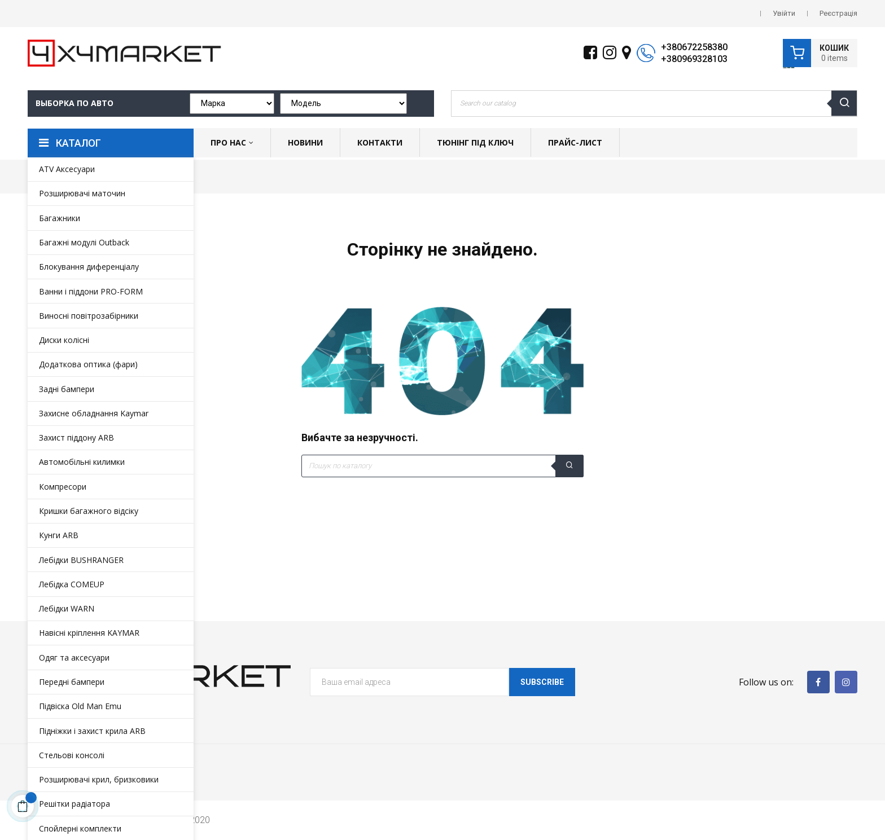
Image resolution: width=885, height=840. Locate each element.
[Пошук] (442, 466)
